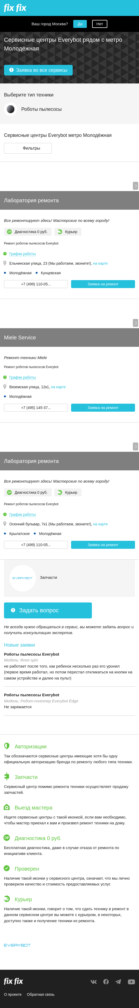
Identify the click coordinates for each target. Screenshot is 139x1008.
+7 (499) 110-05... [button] (36, 284)
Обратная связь (40, 994)
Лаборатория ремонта (31, 200)
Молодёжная (20, 273)
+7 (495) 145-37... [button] (36, 408)
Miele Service (20, 337)
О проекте (13, 994)
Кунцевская (51, 273)
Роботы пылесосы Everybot (31, 654)
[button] (28, 148)
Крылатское (19, 534)
